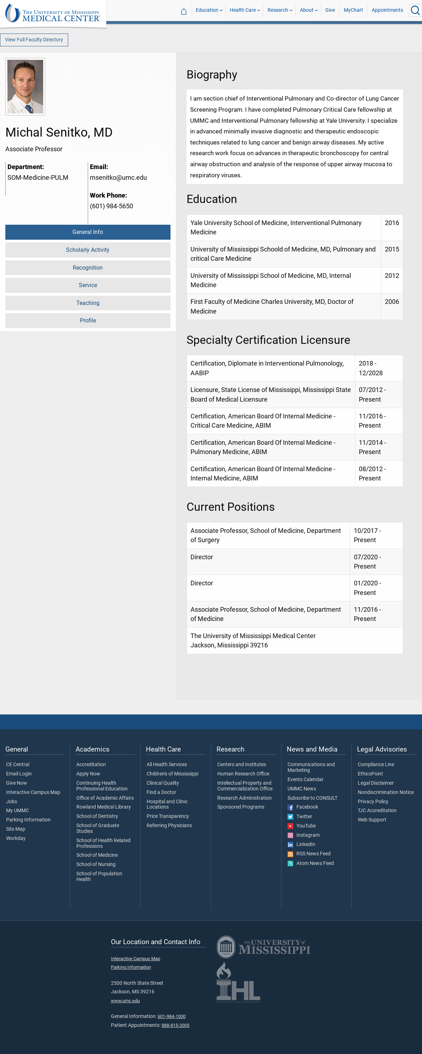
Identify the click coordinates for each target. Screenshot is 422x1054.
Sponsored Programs (240, 807)
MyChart (353, 10)
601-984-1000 (171, 1016)
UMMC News (302, 789)
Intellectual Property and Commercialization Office (245, 786)
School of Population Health (99, 876)
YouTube (302, 826)
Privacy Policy (373, 802)
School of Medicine (97, 855)
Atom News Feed (311, 863)
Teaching (88, 303)
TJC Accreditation (377, 811)
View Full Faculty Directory (34, 40)
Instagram (304, 835)
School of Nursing (96, 864)
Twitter (300, 817)
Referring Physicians (169, 826)
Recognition (88, 267)
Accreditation (91, 765)
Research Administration (244, 798)
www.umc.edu (125, 1000)
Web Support (372, 820)
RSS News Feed (309, 854)
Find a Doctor (161, 792)
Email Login (19, 774)
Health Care (243, 10)
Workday (16, 838)
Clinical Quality (163, 783)
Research (278, 10)
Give (330, 10)
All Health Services (167, 765)
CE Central (17, 765)
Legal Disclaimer (376, 783)
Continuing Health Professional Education (102, 786)
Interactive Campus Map (33, 792)
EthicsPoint (370, 774)
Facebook (303, 807)
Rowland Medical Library (103, 807)
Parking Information (28, 820)
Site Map (15, 829)
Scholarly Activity (88, 249)
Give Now (16, 783)
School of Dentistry (97, 816)
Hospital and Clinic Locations (167, 804)
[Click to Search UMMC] (415, 10)
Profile (88, 320)
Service (88, 285)
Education (207, 10)
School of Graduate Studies (97, 828)
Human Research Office (243, 774)
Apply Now (88, 774)
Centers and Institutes (241, 765)
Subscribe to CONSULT (312, 798)
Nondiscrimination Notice (386, 792)
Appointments (387, 10)
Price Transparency (168, 816)
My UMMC (17, 811)
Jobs (11, 802)
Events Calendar (306, 780)
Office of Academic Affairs (105, 798)
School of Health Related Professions (103, 843)
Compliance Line (376, 765)
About (307, 10)
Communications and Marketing (311, 767)
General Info (87, 232)
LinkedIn (301, 844)
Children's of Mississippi (172, 774)
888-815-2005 (175, 1025)
